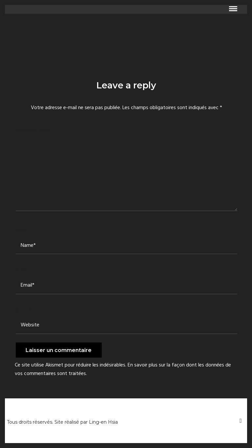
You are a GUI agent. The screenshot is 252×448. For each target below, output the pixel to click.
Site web (27, 310)
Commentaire (34, 129)
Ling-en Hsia (103, 422)
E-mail (25, 270)
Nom (23, 230)
